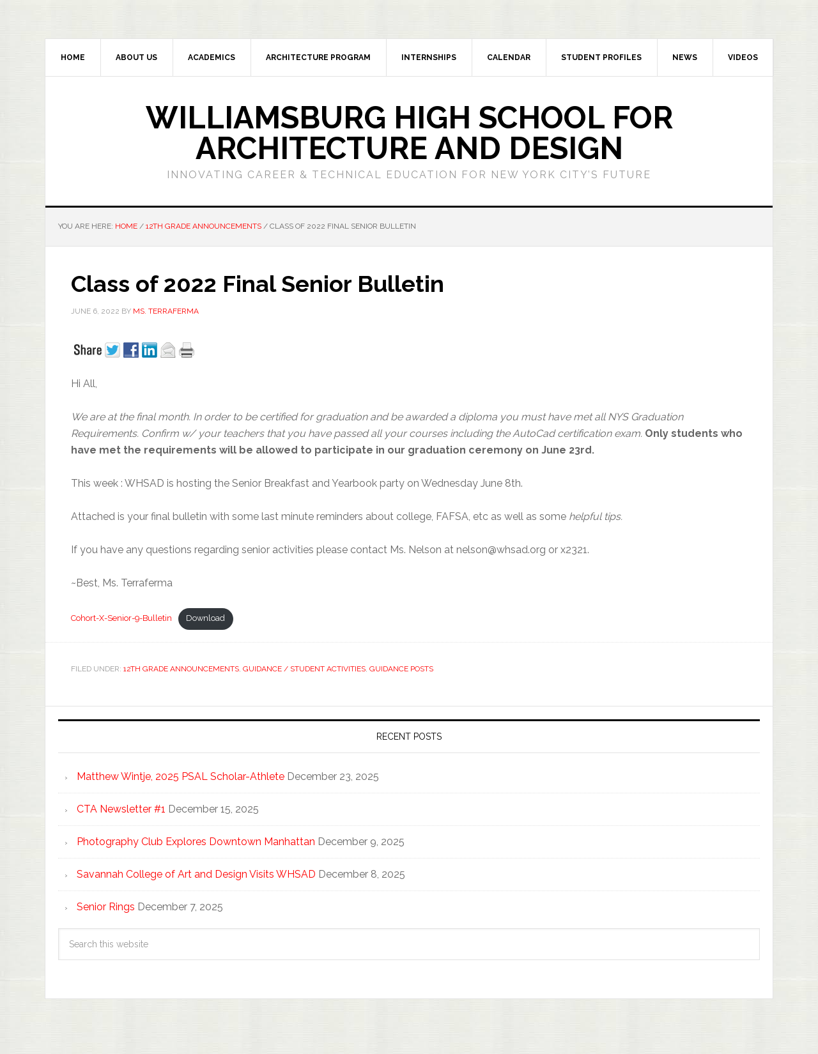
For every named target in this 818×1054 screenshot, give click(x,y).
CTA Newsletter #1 (121, 809)
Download (205, 618)
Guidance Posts (401, 668)
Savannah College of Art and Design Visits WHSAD (196, 874)
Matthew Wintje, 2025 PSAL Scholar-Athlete (180, 776)
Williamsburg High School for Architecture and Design (409, 133)
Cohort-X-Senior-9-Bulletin (121, 618)
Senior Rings (106, 907)
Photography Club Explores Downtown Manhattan (196, 842)
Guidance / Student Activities (304, 668)
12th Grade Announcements (181, 668)
